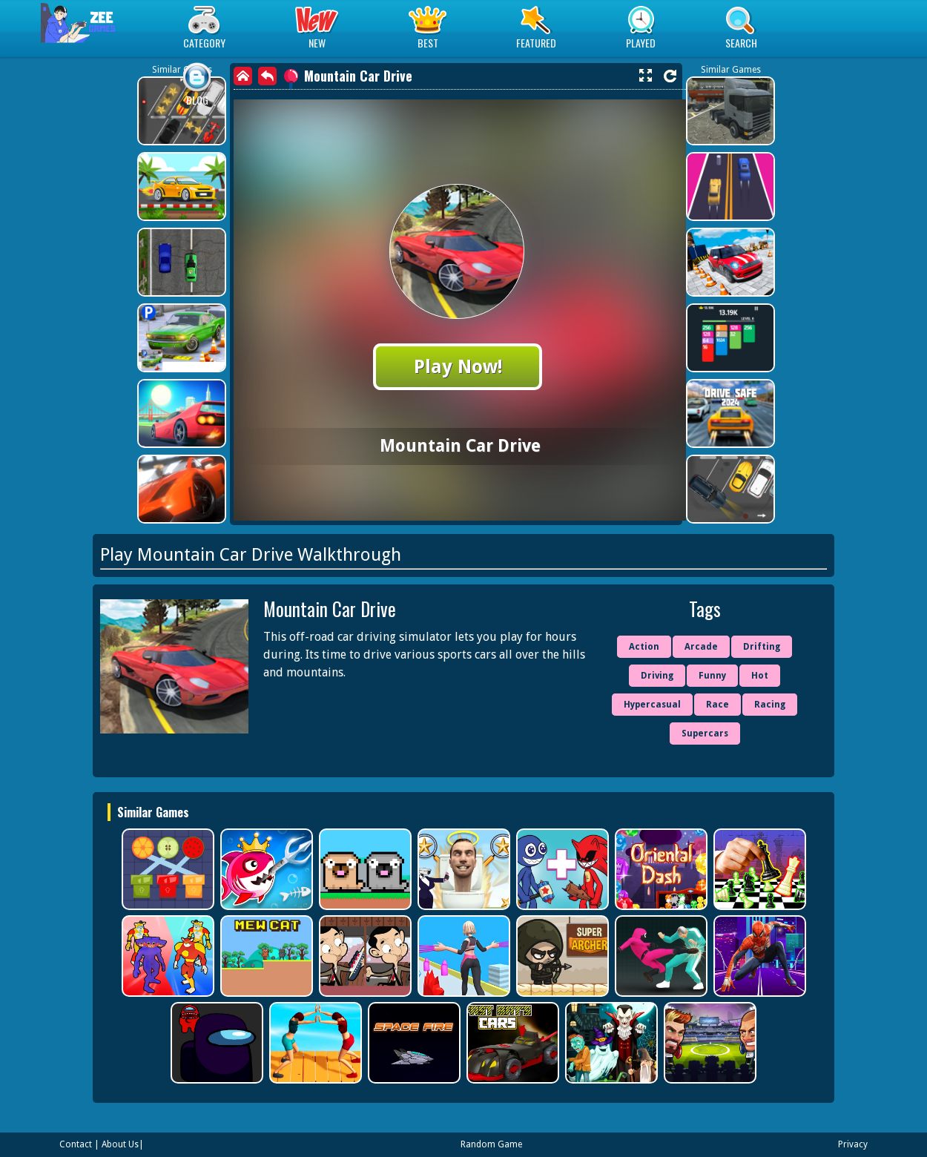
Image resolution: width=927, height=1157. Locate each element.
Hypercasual (652, 704)
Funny (712, 675)
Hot (759, 675)
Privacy (853, 1144)
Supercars (705, 733)
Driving (657, 675)
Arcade (701, 647)
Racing (769, 704)
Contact (75, 1144)
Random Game (491, 1144)
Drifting (761, 647)
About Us (120, 1144)
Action (644, 647)
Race (717, 704)
